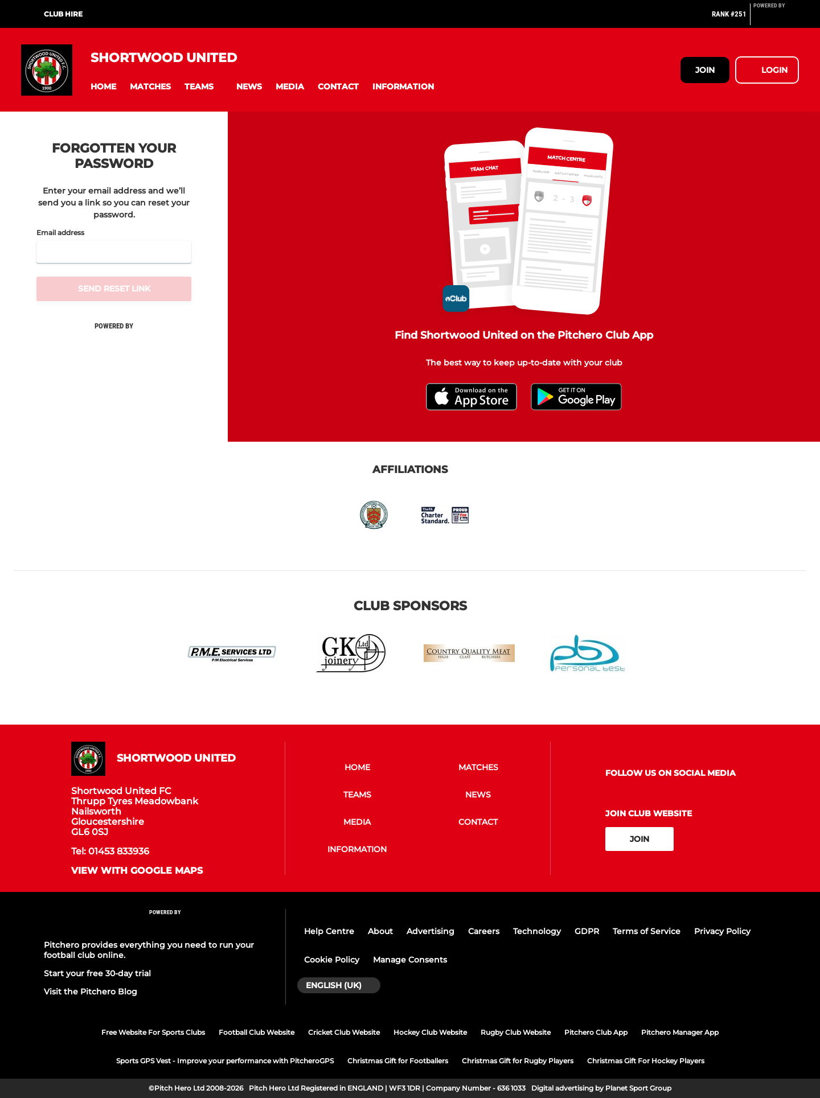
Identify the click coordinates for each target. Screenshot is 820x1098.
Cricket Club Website (344, 1032)
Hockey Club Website (430, 1032)
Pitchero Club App (596, 1032)
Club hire (63, 14)
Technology (537, 931)
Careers (483, 931)
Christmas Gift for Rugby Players (517, 1060)
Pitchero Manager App (680, 1032)
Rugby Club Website (516, 1032)
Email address (60, 233)
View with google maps (137, 871)
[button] (103, 87)
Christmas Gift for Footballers (397, 1060)
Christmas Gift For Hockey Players (645, 1060)
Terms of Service (646, 931)
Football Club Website (256, 1032)
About (380, 931)
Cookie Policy (331, 960)
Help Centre (329, 931)
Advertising (430, 931)
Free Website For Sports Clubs (153, 1032)
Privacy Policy (722, 931)
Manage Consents (410, 960)
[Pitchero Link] (776, 19)
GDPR (587, 931)
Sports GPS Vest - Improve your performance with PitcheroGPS (225, 1060)
